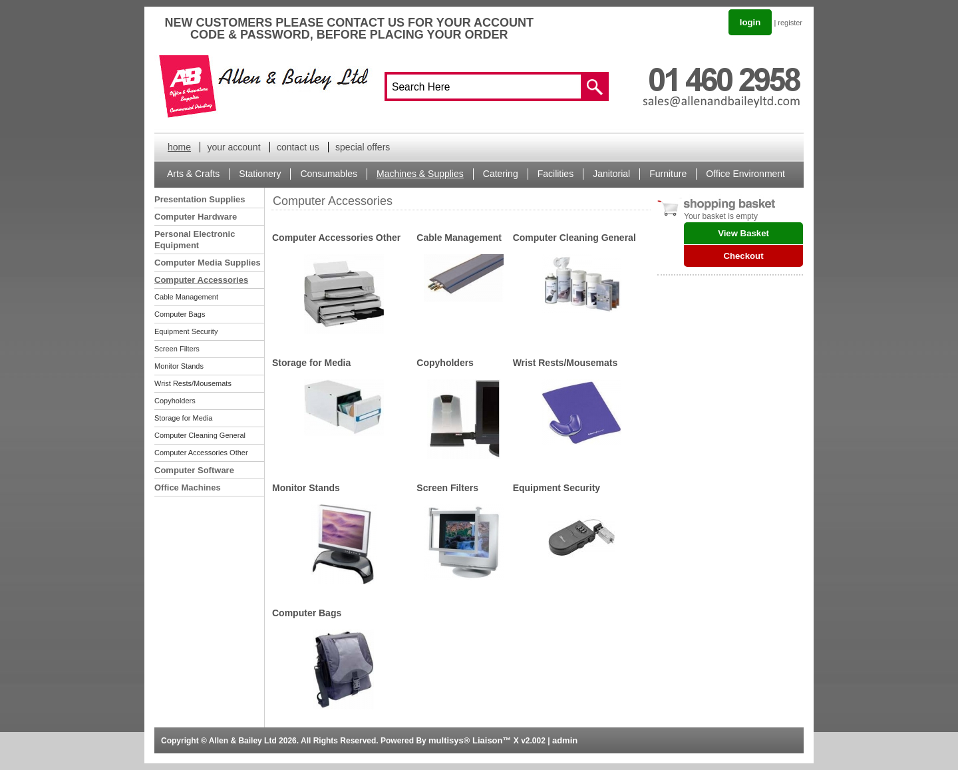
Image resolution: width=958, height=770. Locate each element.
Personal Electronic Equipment (194, 239)
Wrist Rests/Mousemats (193, 383)
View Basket (743, 233)
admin (564, 740)
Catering (500, 173)
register (790, 23)
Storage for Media (183, 418)
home (179, 147)
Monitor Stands (179, 366)
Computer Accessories (201, 280)
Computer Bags (179, 314)
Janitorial (611, 173)
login (750, 22)
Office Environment (745, 173)
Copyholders (175, 401)
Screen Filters (177, 349)
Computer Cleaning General (199, 435)
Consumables (328, 173)
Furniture (668, 173)
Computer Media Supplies (207, 263)
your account (233, 147)
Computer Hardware (195, 217)
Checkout (743, 256)
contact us (298, 147)
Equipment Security (186, 331)
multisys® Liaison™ (469, 740)
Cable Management (186, 297)
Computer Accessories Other (201, 453)
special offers (362, 147)
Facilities (555, 173)
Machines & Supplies (420, 173)
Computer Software (194, 470)
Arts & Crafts (193, 173)
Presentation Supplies (199, 199)
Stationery (260, 173)
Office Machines (187, 487)
